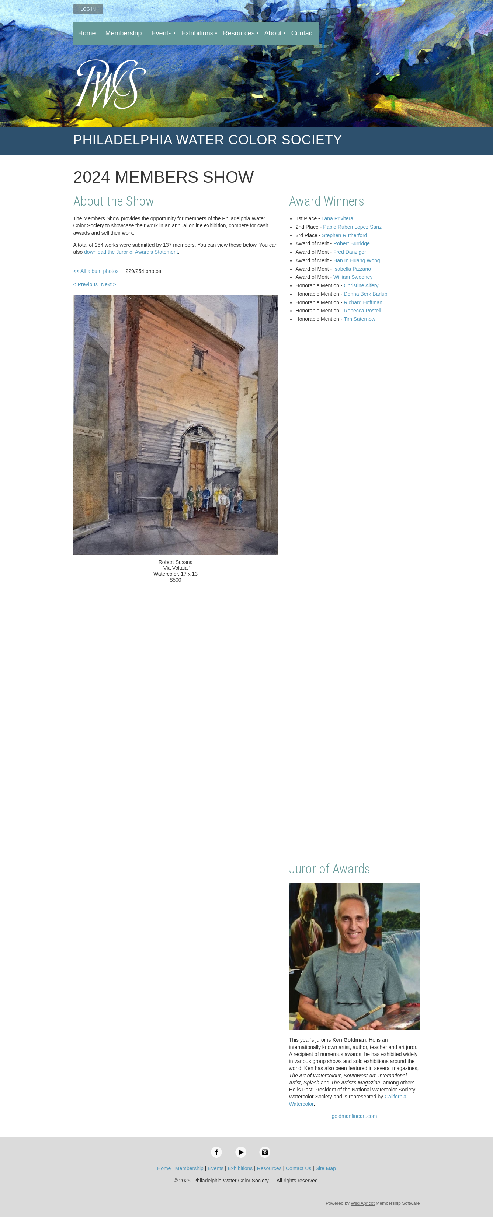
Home (164, 1168)
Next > (108, 284)
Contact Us (298, 1168)
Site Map (326, 1168)
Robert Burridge (351, 243)
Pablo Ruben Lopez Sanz (352, 227)
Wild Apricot (363, 1203)
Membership (189, 1168)
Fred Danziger (349, 252)
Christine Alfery (361, 285)
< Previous (85, 284)
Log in (88, 9)
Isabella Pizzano (352, 269)
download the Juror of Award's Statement (131, 252)
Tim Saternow (359, 319)
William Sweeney (353, 277)
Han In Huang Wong (356, 260)
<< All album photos (96, 271)
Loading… (354, 593)
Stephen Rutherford (344, 235)
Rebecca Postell (362, 310)
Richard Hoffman (363, 302)
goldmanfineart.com (354, 1116)
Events (215, 1168)
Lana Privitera (337, 218)
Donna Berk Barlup (365, 294)
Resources (269, 1168)
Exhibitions (240, 1168)
